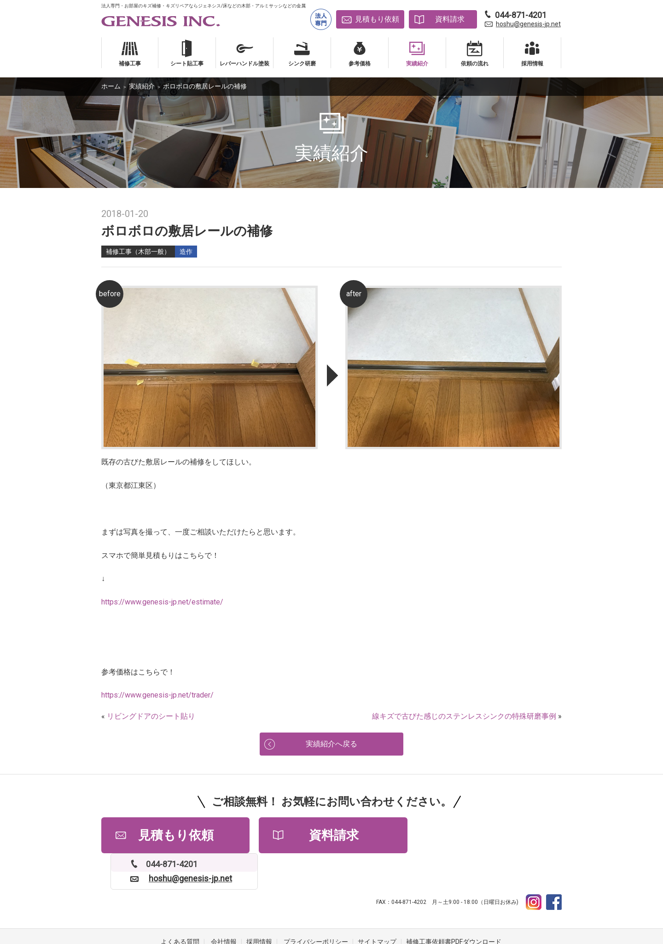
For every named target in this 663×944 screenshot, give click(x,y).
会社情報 (224, 907)
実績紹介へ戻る (331, 744)
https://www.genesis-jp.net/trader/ (157, 695)
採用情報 (259, 907)
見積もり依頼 (377, 19)
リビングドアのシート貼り (151, 716)
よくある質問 (180, 907)
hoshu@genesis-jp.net (528, 24)
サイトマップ (377, 907)
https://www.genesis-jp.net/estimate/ (162, 602)
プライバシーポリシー (316, 907)
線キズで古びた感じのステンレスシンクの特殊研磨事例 (464, 716)
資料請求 (450, 19)
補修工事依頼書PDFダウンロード (453, 907)
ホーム (111, 86)
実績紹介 (142, 86)
